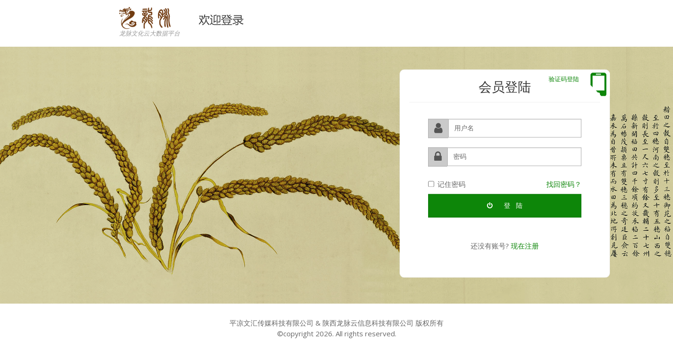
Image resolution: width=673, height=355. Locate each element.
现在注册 (525, 245)
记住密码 (446, 183)
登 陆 (505, 205)
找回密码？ (563, 183)
